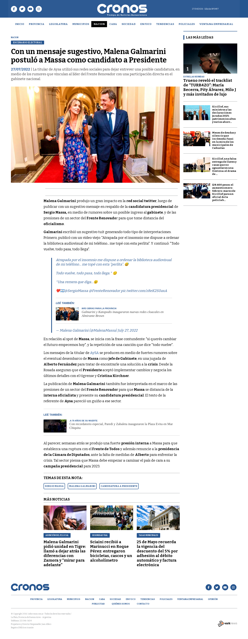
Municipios (80, 24)
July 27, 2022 (128, 330)
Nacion (99, 24)
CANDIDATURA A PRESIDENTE (119, 486)
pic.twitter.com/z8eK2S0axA (144, 291)
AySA (94, 353)
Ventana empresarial (216, 24)
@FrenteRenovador (104, 291)
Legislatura (58, 24)
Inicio (19, 24)
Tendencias (165, 24)
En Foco (146, 24)
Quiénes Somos (121, 604)
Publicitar (98, 604)
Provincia (36, 24)
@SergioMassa (76, 291)
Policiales (187, 24)
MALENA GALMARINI (82, 486)
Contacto (143, 604)
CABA (113, 24)
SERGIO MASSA (54, 486)
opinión (213, 599)
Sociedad (129, 24)
